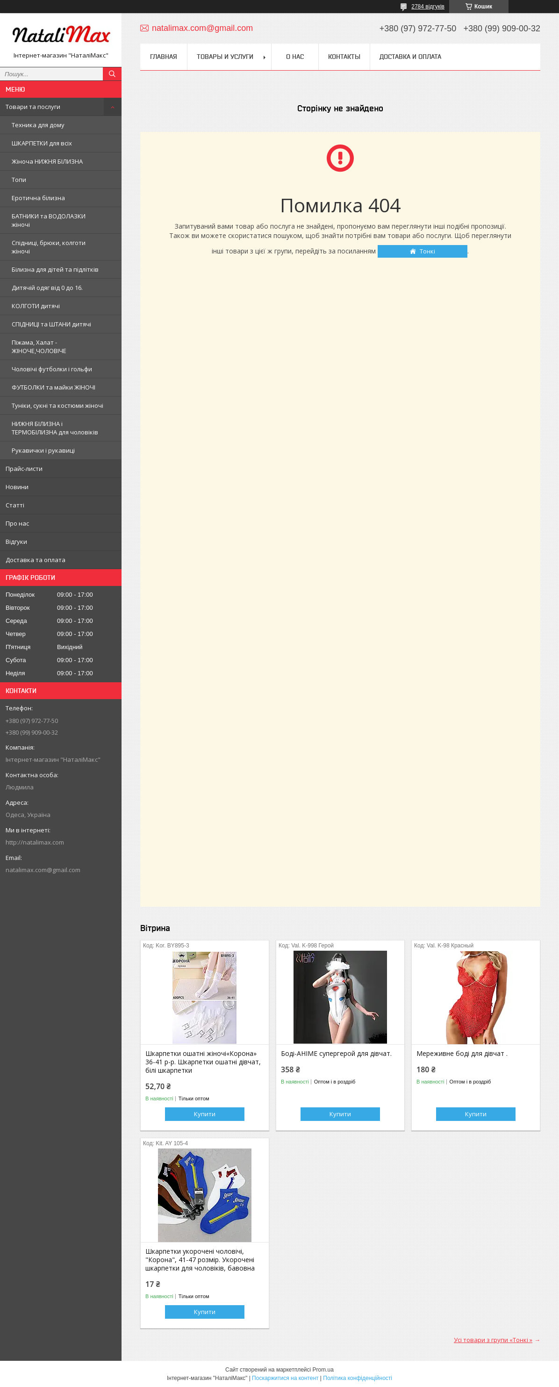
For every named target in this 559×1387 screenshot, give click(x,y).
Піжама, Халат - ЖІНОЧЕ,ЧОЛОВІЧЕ (39, 346)
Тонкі (427, 251)
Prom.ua (323, 1369)
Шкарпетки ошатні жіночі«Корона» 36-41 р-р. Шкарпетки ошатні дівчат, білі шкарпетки (203, 1062)
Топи (19, 179)
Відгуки (16, 541)
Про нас (17, 523)
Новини (17, 487)
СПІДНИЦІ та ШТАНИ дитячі (51, 324)
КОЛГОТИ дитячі (36, 306)
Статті (15, 505)
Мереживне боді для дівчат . (462, 1053)
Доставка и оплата (410, 56)
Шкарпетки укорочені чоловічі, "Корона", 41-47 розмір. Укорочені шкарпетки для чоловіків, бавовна (200, 1259)
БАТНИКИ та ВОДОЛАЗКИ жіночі (49, 220)
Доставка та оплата (35, 560)
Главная (163, 56)
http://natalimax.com (35, 842)
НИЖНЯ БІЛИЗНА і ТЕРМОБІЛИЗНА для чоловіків (55, 427)
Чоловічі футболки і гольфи (52, 369)
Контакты (344, 56)
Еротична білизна (38, 198)
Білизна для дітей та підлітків (55, 269)
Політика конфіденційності (357, 1378)
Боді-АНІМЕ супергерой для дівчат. (336, 1053)
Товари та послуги (33, 106)
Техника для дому (38, 125)
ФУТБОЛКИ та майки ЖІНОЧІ (53, 387)
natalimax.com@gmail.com (43, 870)
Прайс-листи (24, 468)
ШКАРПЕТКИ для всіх (42, 143)
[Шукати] (112, 74)
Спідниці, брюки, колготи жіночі (49, 246)
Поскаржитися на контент (285, 1378)
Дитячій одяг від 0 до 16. (47, 287)
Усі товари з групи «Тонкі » (493, 1340)
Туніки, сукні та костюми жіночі (57, 405)
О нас (295, 56)
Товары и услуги (225, 56)
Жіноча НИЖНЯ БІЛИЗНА (47, 161)
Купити (204, 1114)
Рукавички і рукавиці (43, 450)
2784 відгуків (427, 6)
